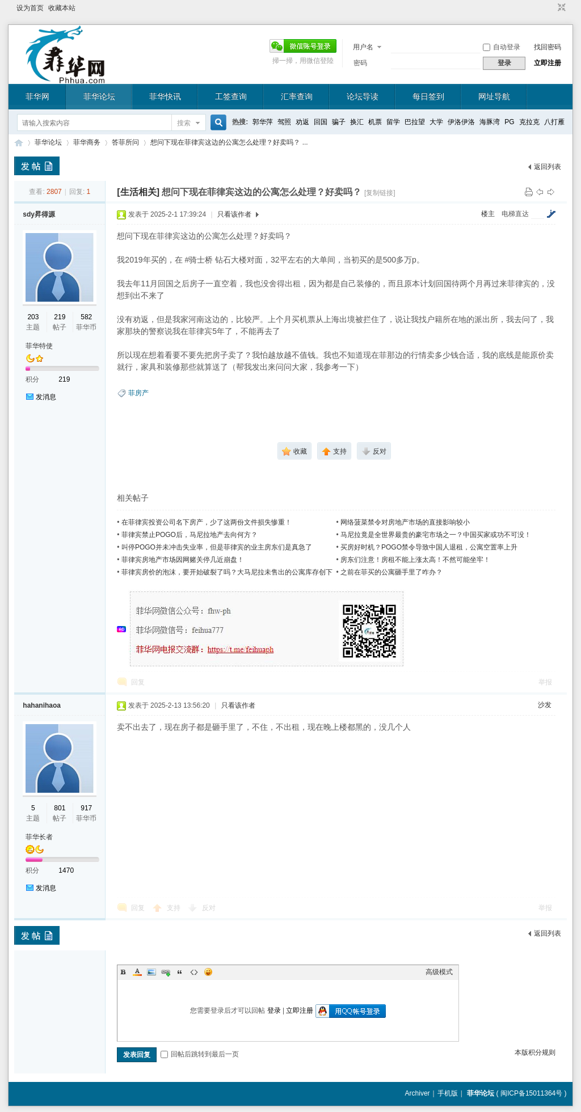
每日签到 (428, 96)
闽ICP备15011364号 (531, 1093)
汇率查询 (297, 96)
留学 (393, 122)
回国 (320, 122)
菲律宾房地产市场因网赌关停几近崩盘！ (182, 560)
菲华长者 (39, 837)
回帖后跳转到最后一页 (200, 1054)
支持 (174, 908)
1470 (66, 870)
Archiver (417, 1093)
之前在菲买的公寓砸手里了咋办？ (391, 572)
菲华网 (37, 96)
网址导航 (494, 96)
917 (86, 808)
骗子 (339, 122)
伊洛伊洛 (461, 122)
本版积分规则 (535, 1052)
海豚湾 (489, 122)
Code (194, 972)
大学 (436, 122)
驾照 (284, 122)
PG (509, 122)
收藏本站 (61, 8)
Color (137, 972)
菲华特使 (39, 346)
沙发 (544, 705)
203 (33, 317)
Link (165, 972)
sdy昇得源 (39, 214)
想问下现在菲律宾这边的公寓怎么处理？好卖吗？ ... (229, 142)
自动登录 (501, 47)
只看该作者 (234, 214)
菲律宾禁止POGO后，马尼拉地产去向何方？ (189, 535)
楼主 (488, 214)
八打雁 (554, 122)
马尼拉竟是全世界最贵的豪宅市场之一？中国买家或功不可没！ (435, 535)
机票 (375, 122)
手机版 (447, 1093)
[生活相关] (138, 192)
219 (59, 317)
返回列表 (547, 167)
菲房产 (138, 393)
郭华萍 (262, 122)
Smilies (208, 972)
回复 (138, 682)
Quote (180, 972)
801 (59, 808)
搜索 (184, 123)
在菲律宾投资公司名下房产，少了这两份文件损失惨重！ (206, 522)
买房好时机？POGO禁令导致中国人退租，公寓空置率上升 (428, 547)
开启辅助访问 (551, 8)
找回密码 (547, 47)
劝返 (302, 122)
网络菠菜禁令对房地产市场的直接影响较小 (405, 522)
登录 (274, 1010)
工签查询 (231, 96)
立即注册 (547, 63)
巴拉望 (415, 122)
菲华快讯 (165, 96)
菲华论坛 (99, 96)
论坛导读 (362, 96)
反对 (209, 908)
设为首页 (30, 8)
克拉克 (529, 122)
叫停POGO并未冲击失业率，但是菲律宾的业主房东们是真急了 (216, 547)
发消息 (46, 397)
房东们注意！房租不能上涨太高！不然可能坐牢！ (415, 560)
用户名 (363, 47)
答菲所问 (125, 142)
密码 (360, 63)
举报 (545, 682)
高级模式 (439, 972)
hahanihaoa (42, 705)
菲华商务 (86, 142)
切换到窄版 (560, 8)
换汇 (357, 122)
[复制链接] (379, 193)
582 (86, 317)
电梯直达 (515, 214)
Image (151, 972)
